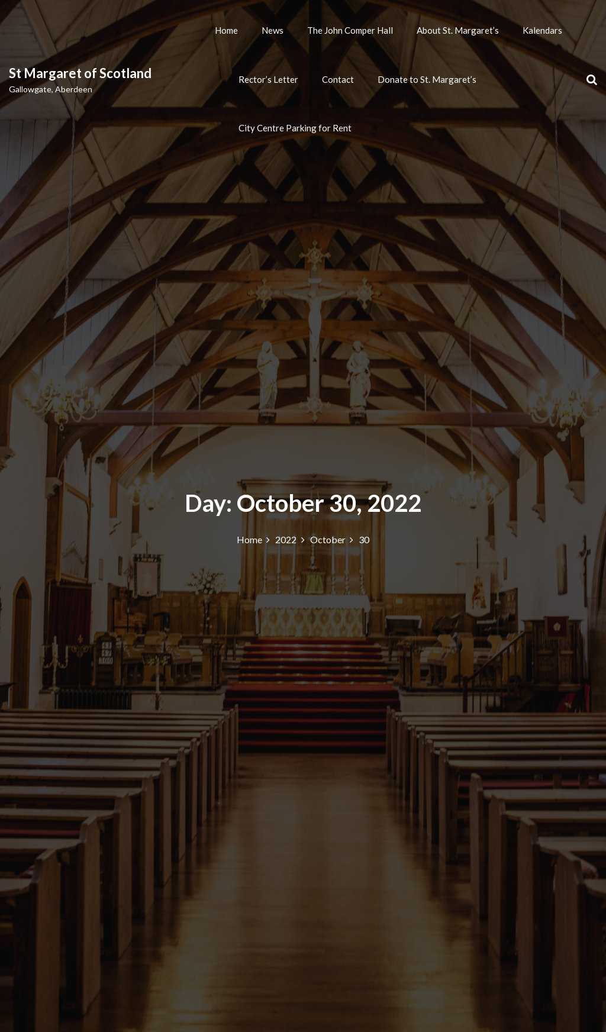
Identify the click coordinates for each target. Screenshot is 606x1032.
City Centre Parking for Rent (295, 127)
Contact (338, 79)
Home (226, 30)
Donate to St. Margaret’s (427, 79)
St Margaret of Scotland (80, 73)
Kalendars (542, 30)
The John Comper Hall (350, 30)
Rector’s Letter (268, 79)
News (272, 30)
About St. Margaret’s (458, 30)
